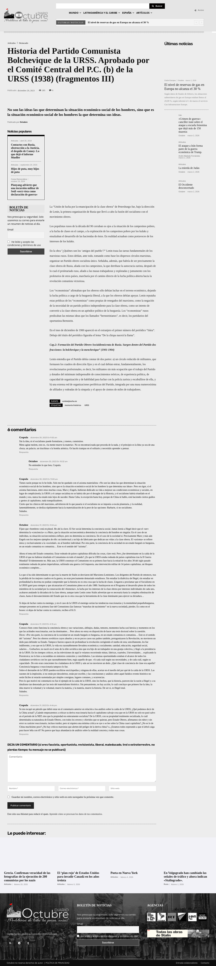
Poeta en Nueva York (124, 873)
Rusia (166, 884)
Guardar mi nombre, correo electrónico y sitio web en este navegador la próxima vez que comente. (63, 796)
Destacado (23, 43)
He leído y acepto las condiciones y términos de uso (24, 243)
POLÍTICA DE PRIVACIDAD (58, 962)
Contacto (205, 962)
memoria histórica (73, 405)
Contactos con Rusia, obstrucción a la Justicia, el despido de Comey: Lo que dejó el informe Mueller (25, 151)
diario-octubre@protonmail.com (39, 934)
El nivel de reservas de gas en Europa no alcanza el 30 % (118, 22)
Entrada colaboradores (187, 962)
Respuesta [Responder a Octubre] (33, 469)
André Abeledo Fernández (189, 156)
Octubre (24, 122)
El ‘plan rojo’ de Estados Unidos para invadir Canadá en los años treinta (78, 876)
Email (10, 229)
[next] (201, 22)
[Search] (157, 6)
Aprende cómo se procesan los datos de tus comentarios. (76, 814)
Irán (180, 115)
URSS (86, 405)
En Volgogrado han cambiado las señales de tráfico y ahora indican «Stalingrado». (185, 876)
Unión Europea (170, 80)
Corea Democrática (19, 179)
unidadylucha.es (69, 401)
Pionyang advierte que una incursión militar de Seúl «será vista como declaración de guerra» (25, 190)
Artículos (11, 43)
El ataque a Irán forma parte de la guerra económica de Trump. (191, 149)
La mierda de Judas (189, 167)
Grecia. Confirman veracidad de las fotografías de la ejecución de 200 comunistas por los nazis (27, 876)
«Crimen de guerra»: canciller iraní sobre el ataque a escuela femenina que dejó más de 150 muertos (193, 125)
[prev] (196, 22)
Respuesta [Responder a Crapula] (23, 452)
